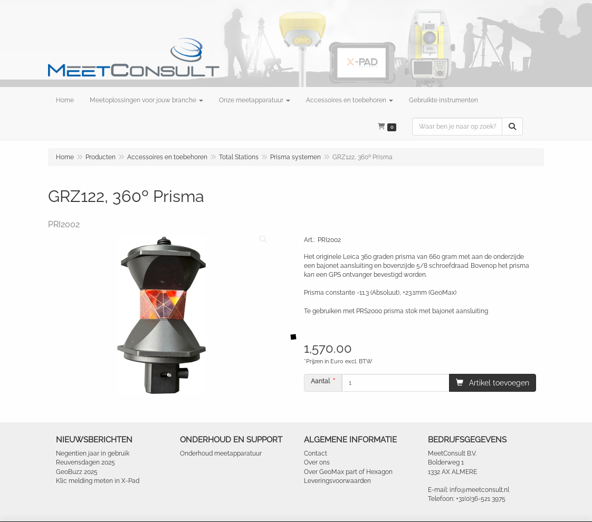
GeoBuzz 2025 (77, 472)
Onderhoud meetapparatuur (221, 453)
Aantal (320, 381)
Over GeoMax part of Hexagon (348, 472)
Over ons (317, 462)
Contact (315, 453)
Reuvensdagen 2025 (85, 462)
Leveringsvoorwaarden (337, 481)
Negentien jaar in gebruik (92, 453)
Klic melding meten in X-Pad (97, 481)
